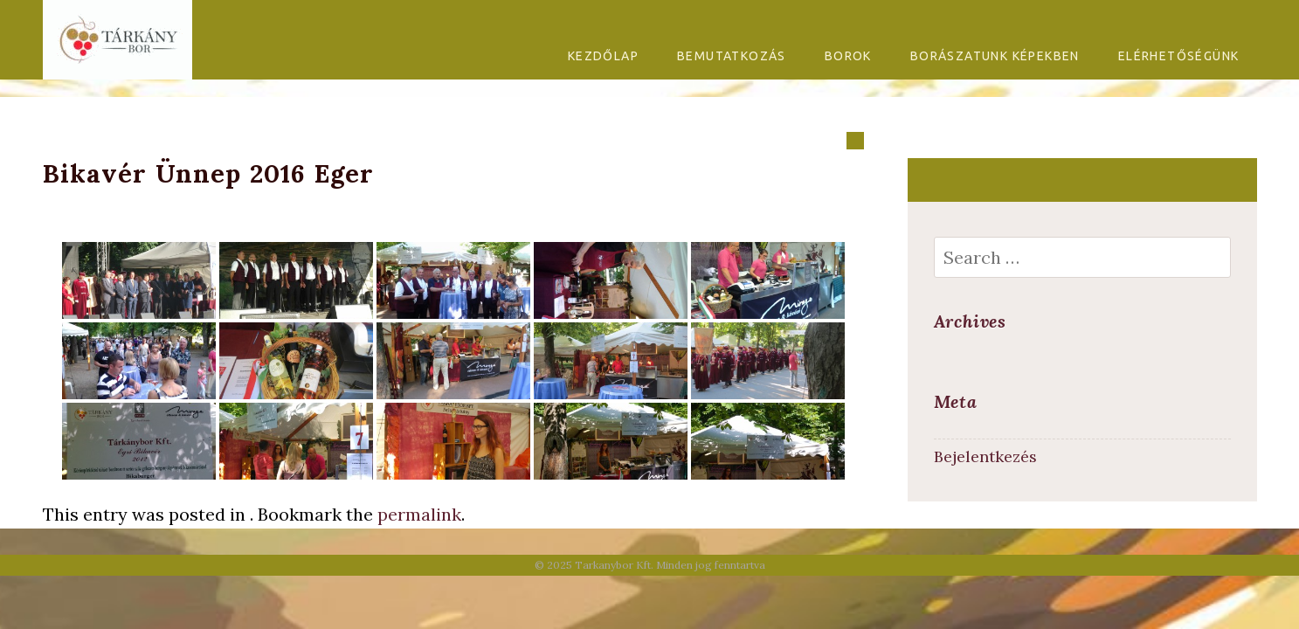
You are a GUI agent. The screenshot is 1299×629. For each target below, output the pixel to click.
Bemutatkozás (731, 56)
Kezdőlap (603, 56)
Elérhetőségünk (1179, 56)
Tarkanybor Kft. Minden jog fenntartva (670, 564)
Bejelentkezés (985, 456)
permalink (419, 514)
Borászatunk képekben (995, 56)
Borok (848, 56)
